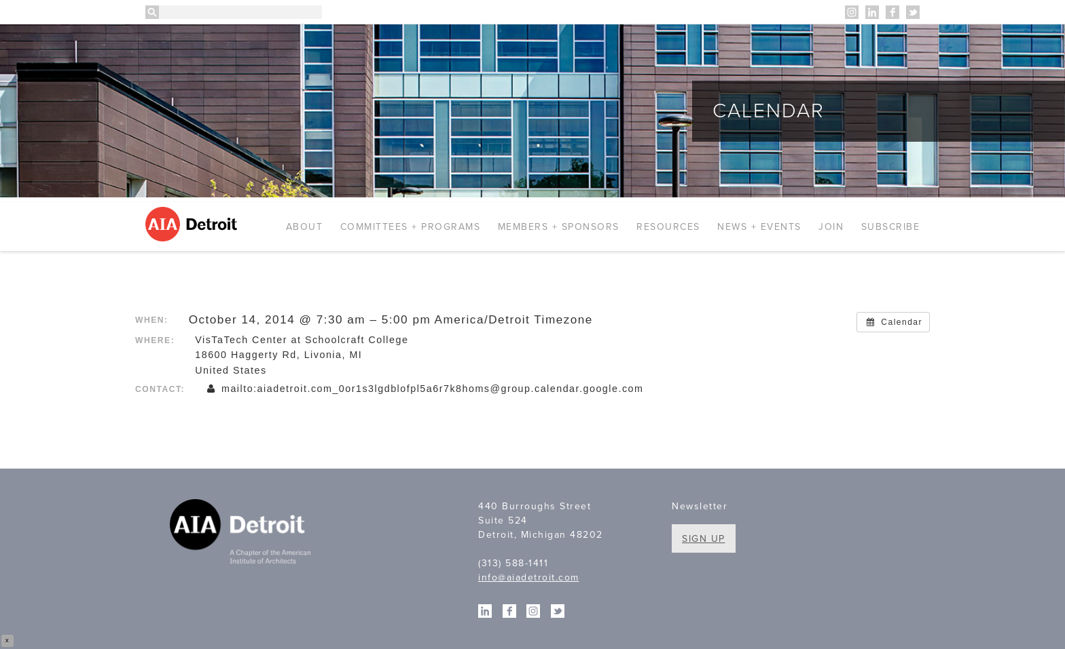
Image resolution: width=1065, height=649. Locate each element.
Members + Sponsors (558, 227)
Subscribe (890, 227)
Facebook (892, 12)
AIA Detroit (193, 224)
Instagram (852, 12)
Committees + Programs (410, 227)
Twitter (913, 12)
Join (831, 227)
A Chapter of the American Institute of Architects (242, 533)
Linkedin (872, 12)
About (304, 227)
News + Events (759, 227)
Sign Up (703, 539)
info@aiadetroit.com (528, 577)
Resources (668, 227)
